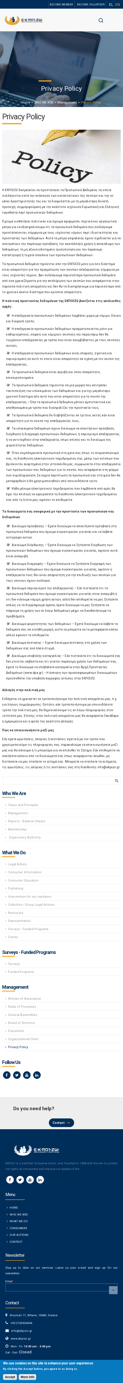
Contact (59, 1122)
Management (67, 102)
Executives (16, 1031)
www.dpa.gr (33, 672)
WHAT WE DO (19, 1221)
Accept (10, 1378)
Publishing (15, 888)
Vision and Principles (23, 805)
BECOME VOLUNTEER (91, 4)
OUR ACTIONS (19, 1234)
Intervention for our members (29, 896)
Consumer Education (23, 880)
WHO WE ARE (44, 102)
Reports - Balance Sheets (26, 821)
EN (117, 5)
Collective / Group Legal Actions (31, 904)
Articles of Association (24, 998)
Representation (19, 921)
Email (10, 1281)
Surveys (14, 964)
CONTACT (16, 1241)
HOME (14, 1207)
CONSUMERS (18, 1228)
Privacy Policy (18, 1047)
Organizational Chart (23, 1039)
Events (13, 937)
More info (27, 1378)
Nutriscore (15, 913)
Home (26, 102)
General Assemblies (22, 1015)
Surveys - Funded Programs (28, 929)
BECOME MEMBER (61, 4)
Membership (17, 829)
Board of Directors (21, 1023)
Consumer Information (24, 872)
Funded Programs (21, 972)
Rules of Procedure (22, 1006)
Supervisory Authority (24, 837)
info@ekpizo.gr (109, 767)
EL (111, 5)
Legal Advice (17, 864)
